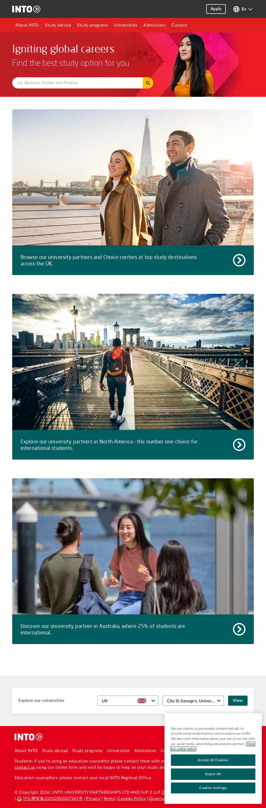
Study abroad (58, 25)
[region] (213, 758)
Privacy (93, 799)
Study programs (92, 25)
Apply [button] (216, 9)
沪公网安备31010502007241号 (50, 798)
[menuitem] (27, 25)
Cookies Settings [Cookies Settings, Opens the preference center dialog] (213, 788)
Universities (125, 25)
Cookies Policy (131, 799)
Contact (180, 25)
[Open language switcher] (243, 9)
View (238, 700)
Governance (160, 799)
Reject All (213, 774)
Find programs (148, 82)
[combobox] (82, 82)
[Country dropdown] (128, 701)
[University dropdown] (193, 701)
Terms (109, 799)
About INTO (27, 25)
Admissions (154, 25)
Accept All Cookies (213, 760)
